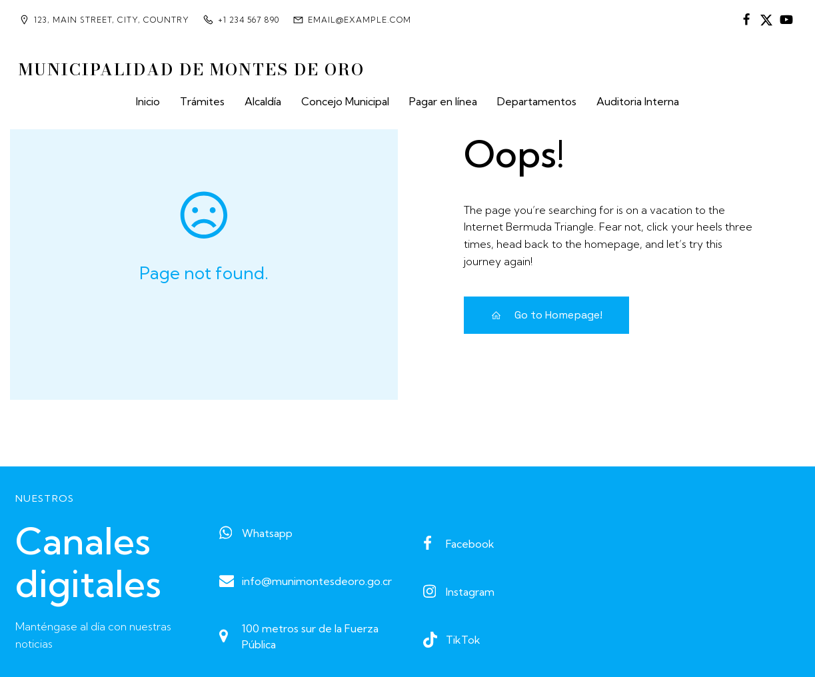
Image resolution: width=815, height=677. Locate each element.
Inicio (148, 101)
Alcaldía (263, 101)
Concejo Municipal (345, 101)
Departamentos (536, 101)
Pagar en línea (443, 101)
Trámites (202, 101)
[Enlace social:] (746, 20)
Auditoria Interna (637, 101)
